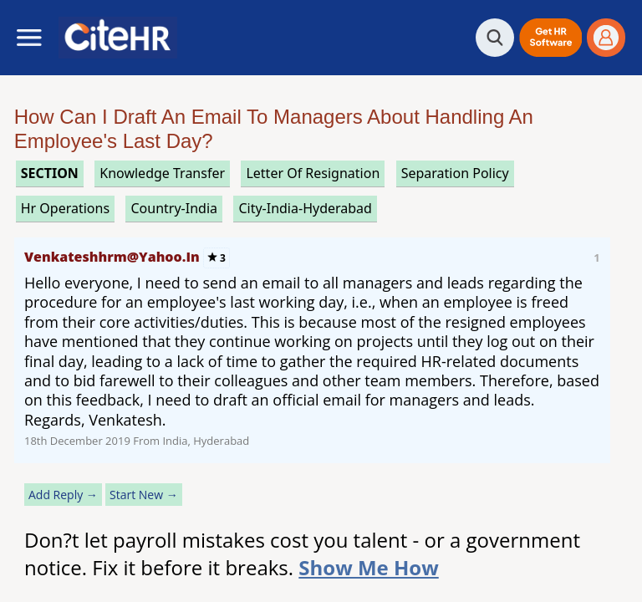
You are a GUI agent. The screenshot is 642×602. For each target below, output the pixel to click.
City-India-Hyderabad (305, 208)
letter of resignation (313, 173)
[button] (550, 37)
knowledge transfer (162, 173)
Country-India (173, 208)
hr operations (65, 208)
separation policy (455, 173)
